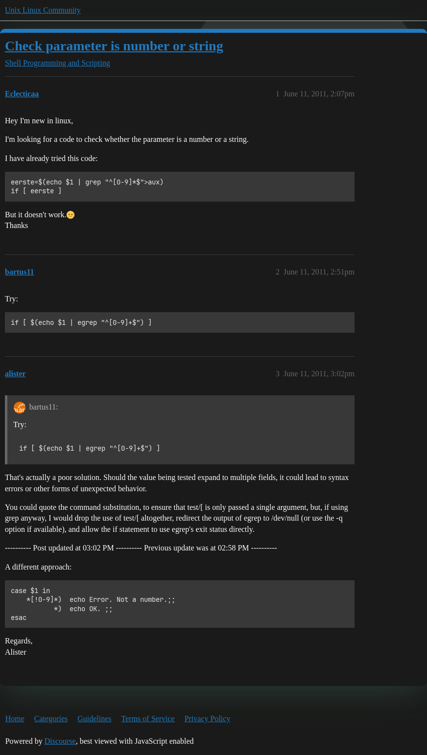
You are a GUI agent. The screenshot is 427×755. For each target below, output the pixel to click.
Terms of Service (148, 718)
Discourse (60, 741)
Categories (51, 718)
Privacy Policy (208, 718)
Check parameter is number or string (114, 45)
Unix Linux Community (43, 10)
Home (14, 718)
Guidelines (94, 718)
